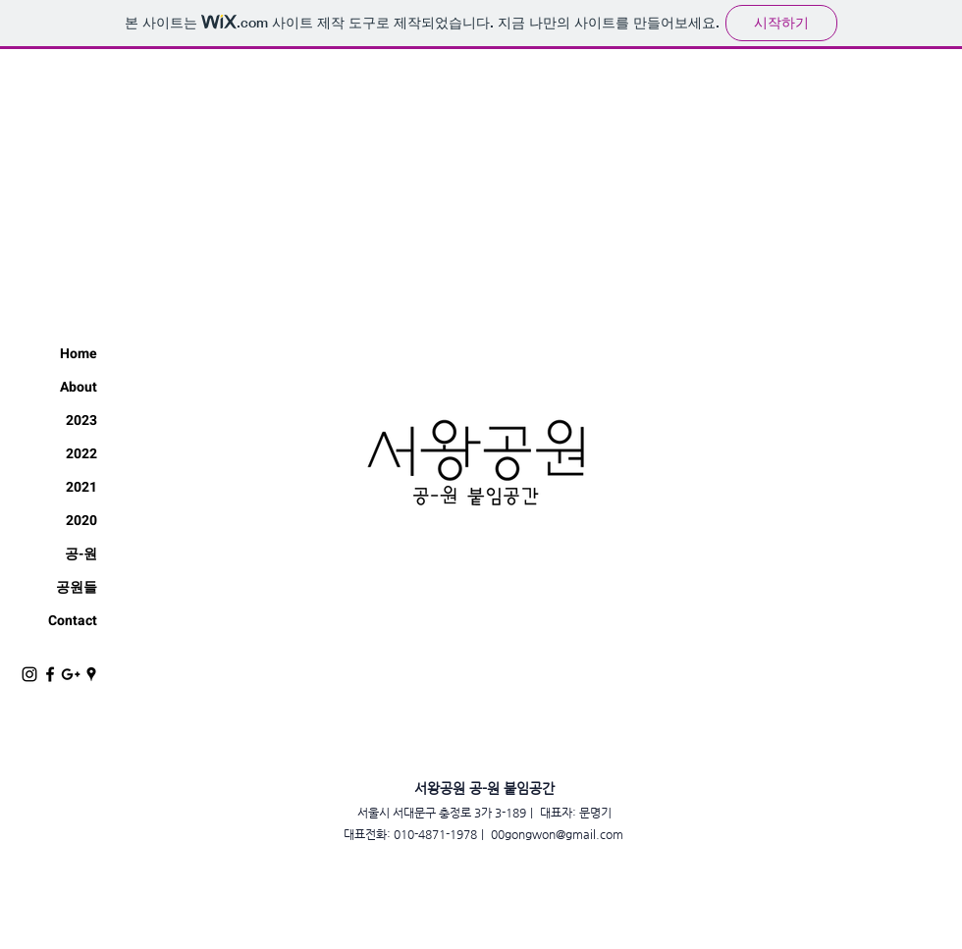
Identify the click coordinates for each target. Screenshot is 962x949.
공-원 (81, 554)
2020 (81, 520)
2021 (81, 487)
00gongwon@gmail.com (557, 834)
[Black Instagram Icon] (29, 674)
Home (78, 353)
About (78, 387)
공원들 (76, 587)
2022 (81, 454)
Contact (72, 620)
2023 (81, 420)
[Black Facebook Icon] (50, 674)
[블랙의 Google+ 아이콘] (70, 674)
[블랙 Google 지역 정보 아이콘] (91, 674)
